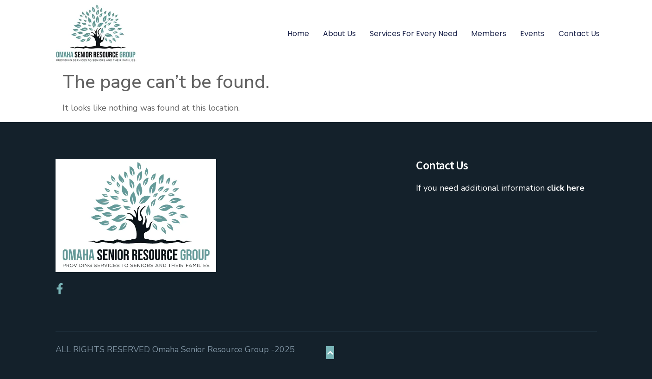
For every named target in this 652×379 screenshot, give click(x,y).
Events (532, 33)
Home (298, 33)
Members (488, 33)
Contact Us (579, 33)
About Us (339, 33)
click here (565, 187)
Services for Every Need (413, 33)
